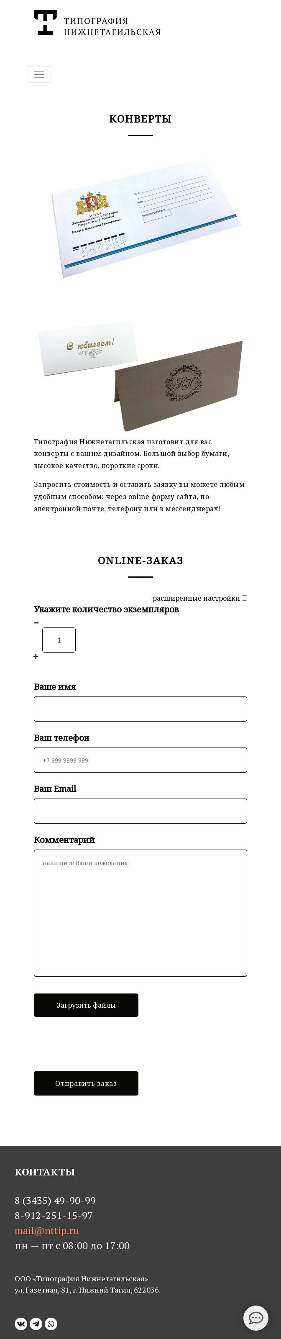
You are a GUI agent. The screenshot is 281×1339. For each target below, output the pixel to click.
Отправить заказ (86, 1083)
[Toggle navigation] (39, 74)
